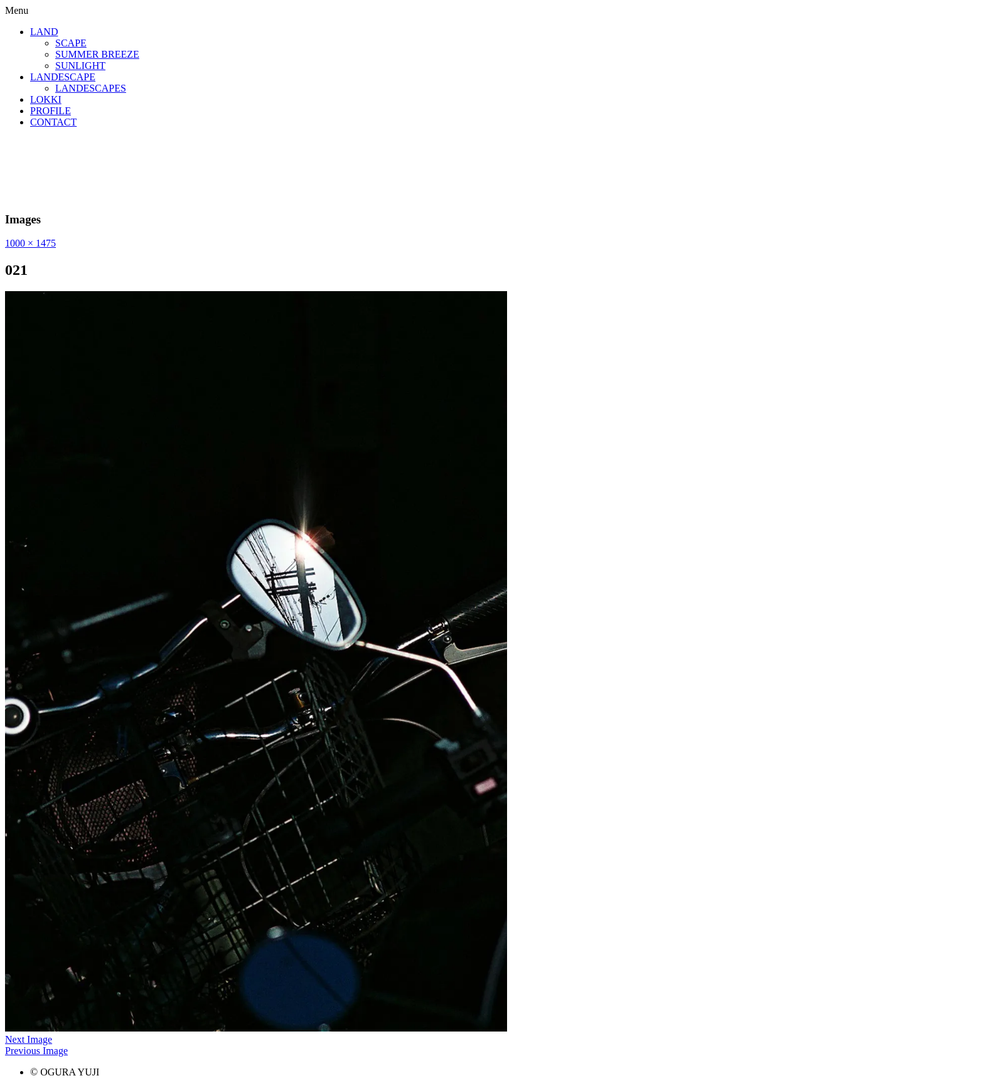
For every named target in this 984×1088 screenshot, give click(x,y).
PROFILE (50, 110)
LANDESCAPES (90, 88)
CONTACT (53, 122)
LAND (44, 31)
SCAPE (71, 43)
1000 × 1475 (30, 243)
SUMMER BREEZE (97, 54)
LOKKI (46, 99)
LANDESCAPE (62, 77)
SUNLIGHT (80, 65)
